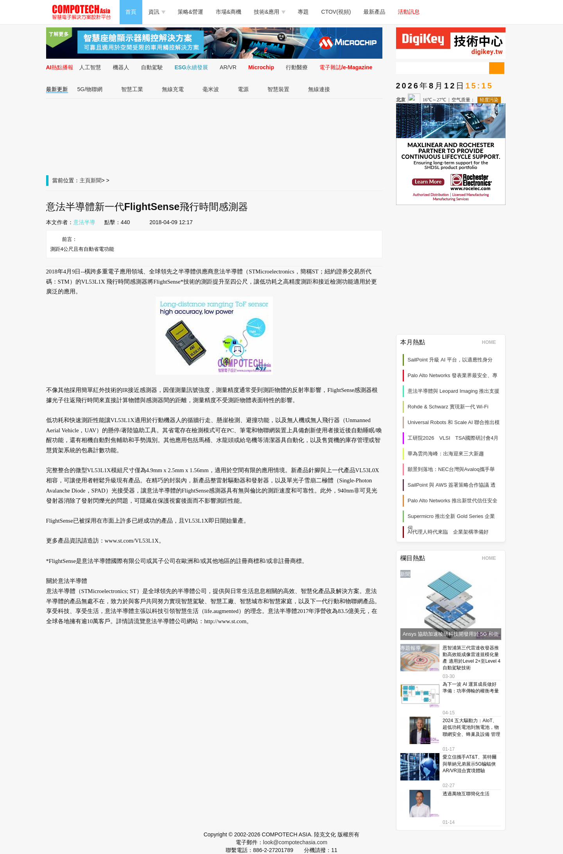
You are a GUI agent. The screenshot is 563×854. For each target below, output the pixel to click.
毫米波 (211, 89)
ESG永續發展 (191, 67)
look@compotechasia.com (295, 842)
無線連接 (319, 89)
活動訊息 (409, 12)
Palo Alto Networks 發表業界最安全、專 (453, 375)
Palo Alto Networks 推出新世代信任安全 (453, 500)
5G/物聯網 (90, 89)
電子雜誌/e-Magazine (345, 67)
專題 (303, 12)
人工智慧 (90, 67)
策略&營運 (190, 12)
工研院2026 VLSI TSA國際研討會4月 (453, 438)
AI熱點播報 (60, 67)
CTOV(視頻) (336, 12)
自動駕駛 (152, 67)
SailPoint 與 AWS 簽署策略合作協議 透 (452, 485)
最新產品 (374, 12)
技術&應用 (269, 12)
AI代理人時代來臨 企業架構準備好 (448, 532)
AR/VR (228, 67)
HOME (491, 342)
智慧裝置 (278, 89)
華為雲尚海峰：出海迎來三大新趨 (446, 454)
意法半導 (84, 222)
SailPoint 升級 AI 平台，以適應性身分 (450, 360)
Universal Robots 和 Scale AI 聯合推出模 (454, 422)
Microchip (261, 67)
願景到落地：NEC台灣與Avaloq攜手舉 (451, 469)
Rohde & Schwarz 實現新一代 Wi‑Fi (448, 407)
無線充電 (173, 89)
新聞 (96, 180)
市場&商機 (228, 12)
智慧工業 (132, 89)
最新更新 (57, 89)
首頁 (131, 12)
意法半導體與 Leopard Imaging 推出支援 (454, 391)
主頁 (85, 180)
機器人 (121, 67)
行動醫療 (297, 67)
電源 (243, 89)
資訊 (157, 12)
